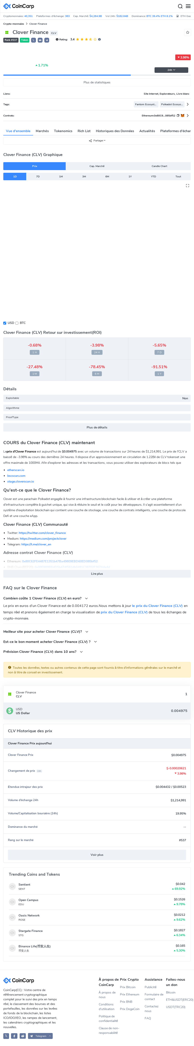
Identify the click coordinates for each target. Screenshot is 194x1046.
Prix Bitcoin (128, 987)
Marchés (42, 131)
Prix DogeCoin (130, 1009)
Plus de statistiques (97, 82)
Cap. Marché (97, 166)
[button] (40, 40)
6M (107, 176)
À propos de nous (107, 994)
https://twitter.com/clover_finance (42, 533)
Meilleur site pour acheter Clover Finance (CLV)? (45, 631)
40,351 (28, 16)
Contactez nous (152, 1008)
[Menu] (188, 6)
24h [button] (171, 70)
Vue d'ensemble (18, 131)
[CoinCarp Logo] (19, 6)
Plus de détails (97, 427)
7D (38, 176)
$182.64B (122, 16)
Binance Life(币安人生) (35, 946)
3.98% (183, 57)
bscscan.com (16, 476)
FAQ (148, 1018)
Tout (178, 176)
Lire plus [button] (97, 574)
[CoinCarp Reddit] (23, 1036)
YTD (153, 176)
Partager (96, 141)
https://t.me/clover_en (36, 544)
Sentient (24, 885)
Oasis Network (29, 915)
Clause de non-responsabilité (109, 1030)
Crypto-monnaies (13, 24)
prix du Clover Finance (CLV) (124, 612)
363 (67, 16)
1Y (130, 176)
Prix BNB (126, 1002)
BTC (23, 323)
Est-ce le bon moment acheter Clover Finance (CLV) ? (50, 641)
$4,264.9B (96, 16)
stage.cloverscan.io (20, 481)
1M (61, 176)
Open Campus (28, 900)
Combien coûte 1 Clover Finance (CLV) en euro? (45, 598)
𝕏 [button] (33, 40)
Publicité (151, 987)
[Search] (180, 6)
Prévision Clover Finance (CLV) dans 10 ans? (43, 651)
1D (15, 176)
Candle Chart (159, 166)
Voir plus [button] (97, 855)
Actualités (147, 131)
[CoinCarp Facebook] (14, 1036)
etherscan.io (15, 470)
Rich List (84, 131)
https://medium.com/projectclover (43, 539)
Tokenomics (63, 131)
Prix (34, 166)
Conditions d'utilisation (106, 1006)
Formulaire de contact (154, 996)
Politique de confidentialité (108, 1018)
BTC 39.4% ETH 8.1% (159, 16)
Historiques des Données (115, 131)
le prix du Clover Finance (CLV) (157, 605)
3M (84, 176)
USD (11, 323)
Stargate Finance (31, 931)
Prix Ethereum (129, 994)
